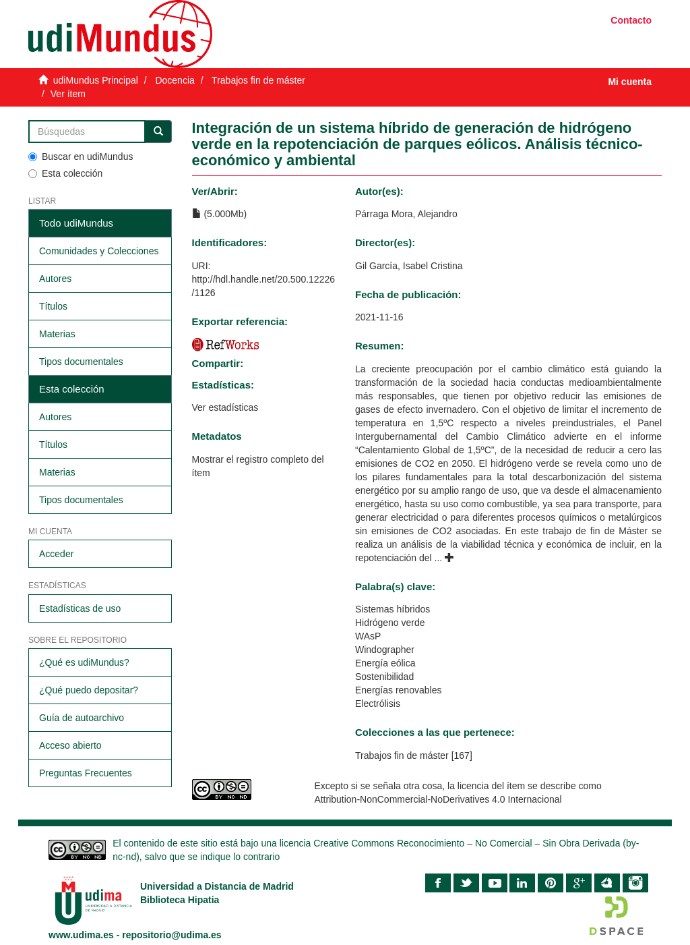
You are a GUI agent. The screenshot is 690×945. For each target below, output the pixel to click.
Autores (55, 278)
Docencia (174, 80)
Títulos (53, 306)
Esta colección (65, 173)
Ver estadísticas (225, 407)
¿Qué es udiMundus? (84, 662)
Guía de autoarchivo (81, 717)
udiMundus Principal (95, 80)
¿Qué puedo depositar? (88, 690)
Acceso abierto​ (70, 745)
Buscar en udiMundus (80, 156)
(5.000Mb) (219, 213)
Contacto (631, 20)
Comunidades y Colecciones (98, 251)
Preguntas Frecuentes (85, 773)
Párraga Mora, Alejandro (406, 213)
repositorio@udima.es (171, 934)
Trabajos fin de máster (258, 80)
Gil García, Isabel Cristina (409, 265)
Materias (57, 333)
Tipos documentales (81, 361)
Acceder (56, 553)
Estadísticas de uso (80, 608)
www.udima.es (81, 934)
